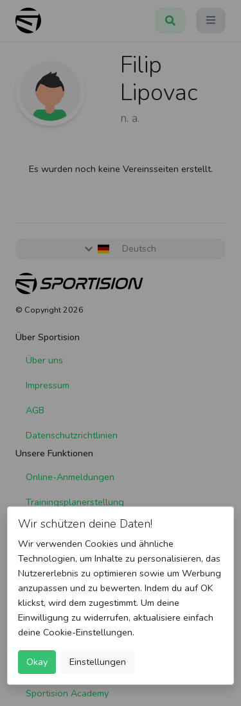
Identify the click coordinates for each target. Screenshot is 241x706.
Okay (37, 661)
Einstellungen (97, 661)
